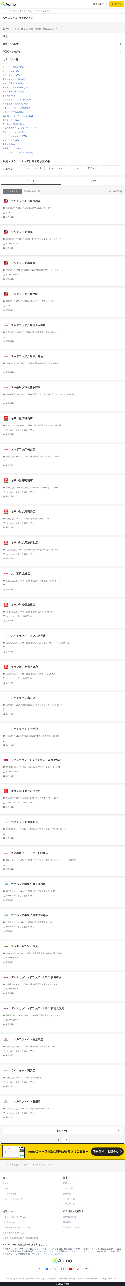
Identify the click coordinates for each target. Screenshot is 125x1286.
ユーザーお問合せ (66, 1278)
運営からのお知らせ (24, 1278)
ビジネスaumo (9, 1222)
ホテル (5, 1183)
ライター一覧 (69, 1199)
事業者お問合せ (70, 1217)
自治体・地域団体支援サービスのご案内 (20, 1238)
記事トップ (68, 1183)
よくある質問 (50, 1278)
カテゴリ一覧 (69, 1204)
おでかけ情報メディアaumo (15, 1217)
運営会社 (10, 1278)
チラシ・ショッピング (12, 1199)
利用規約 (79, 1278)
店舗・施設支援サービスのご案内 (17, 1227)
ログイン (116, 4)
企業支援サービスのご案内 (14, 1233)
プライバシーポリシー (95, 1278)
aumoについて (112, 1278)
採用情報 (39, 1278)
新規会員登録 (100, 4)
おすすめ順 (12, 191)
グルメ (5, 1188)
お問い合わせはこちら (53, 1254)
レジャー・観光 (9, 1194)
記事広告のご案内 (71, 1227)
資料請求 (67, 1222)
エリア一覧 (68, 1188)
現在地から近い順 (32, 191)
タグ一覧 (67, 1194)
